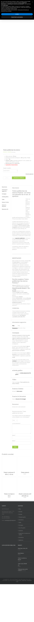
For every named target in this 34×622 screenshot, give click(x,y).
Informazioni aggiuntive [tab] (4, 133)
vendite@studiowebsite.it (10, 463)
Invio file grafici (22, 471)
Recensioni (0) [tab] (5, 152)
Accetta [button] (17, 14)
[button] (32, 2)
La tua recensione (16, 366)
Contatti (20, 457)
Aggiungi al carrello (19, 120)
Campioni (21, 473)
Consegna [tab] (4, 137)
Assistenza (21, 462)
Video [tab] (3, 142)
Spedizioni (21, 483)
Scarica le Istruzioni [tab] (4, 149)
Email (13, 383)
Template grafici (22, 460)
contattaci (14, 304)
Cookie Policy (24, 523)
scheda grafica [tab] (5, 139)
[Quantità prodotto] (7, 121)
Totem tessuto (25, 415)
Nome (14, 378)
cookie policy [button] (5, 5)
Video (20, 465)
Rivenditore (21, 480)
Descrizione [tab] (4, 130)
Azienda (20, 454)
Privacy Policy (18, 523)
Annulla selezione (29, 117)
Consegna (21, 468)
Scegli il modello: (7, 111)
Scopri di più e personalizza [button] (17, 17)
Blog (20, 452)
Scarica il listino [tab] (5, 145)
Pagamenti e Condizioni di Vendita (24, 477)
